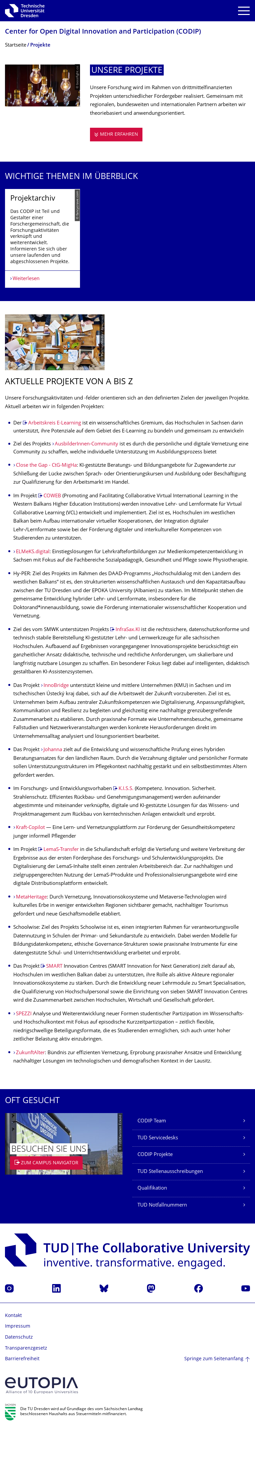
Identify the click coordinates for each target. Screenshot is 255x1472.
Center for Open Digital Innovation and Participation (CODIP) (103, 32)
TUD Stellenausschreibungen (170, 1213)
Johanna (53, 791)
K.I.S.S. (126, 830)
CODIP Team (151, 1163)
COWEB (52, 537)
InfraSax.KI (128, 671)
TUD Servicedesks (157, 1179)
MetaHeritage (31, 938)
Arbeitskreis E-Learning (54, 465)
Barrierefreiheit (22, 1401)
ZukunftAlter (30, 1094)
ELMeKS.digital (32, 593)
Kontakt (13, 1357)
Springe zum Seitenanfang (213, 1400)
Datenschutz (19, 1379)
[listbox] (127, 259)
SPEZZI (24, 1055)
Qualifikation (152, 1230)
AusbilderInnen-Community (87, 486)
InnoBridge (56, 727)
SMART (54, 1008)
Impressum (17, 1368)
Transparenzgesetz (26, 1390)
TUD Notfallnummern (162, 1246)
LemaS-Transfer (61, 891)
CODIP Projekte (155, 1196)
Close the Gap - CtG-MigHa (46, 507)
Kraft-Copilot (30, 869)
